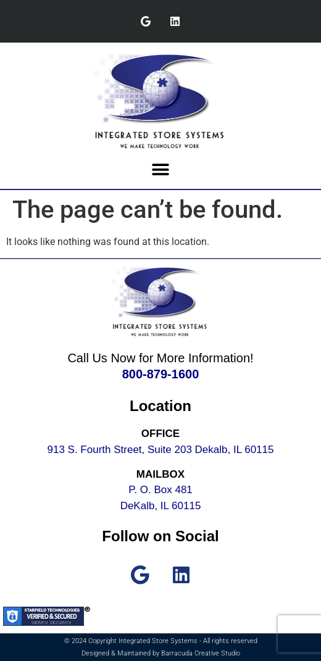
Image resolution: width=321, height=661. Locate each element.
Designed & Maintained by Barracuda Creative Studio (160, 653)
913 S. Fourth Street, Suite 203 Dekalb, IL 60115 (161, 449)
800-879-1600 (160, 374)
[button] (161, 170)
